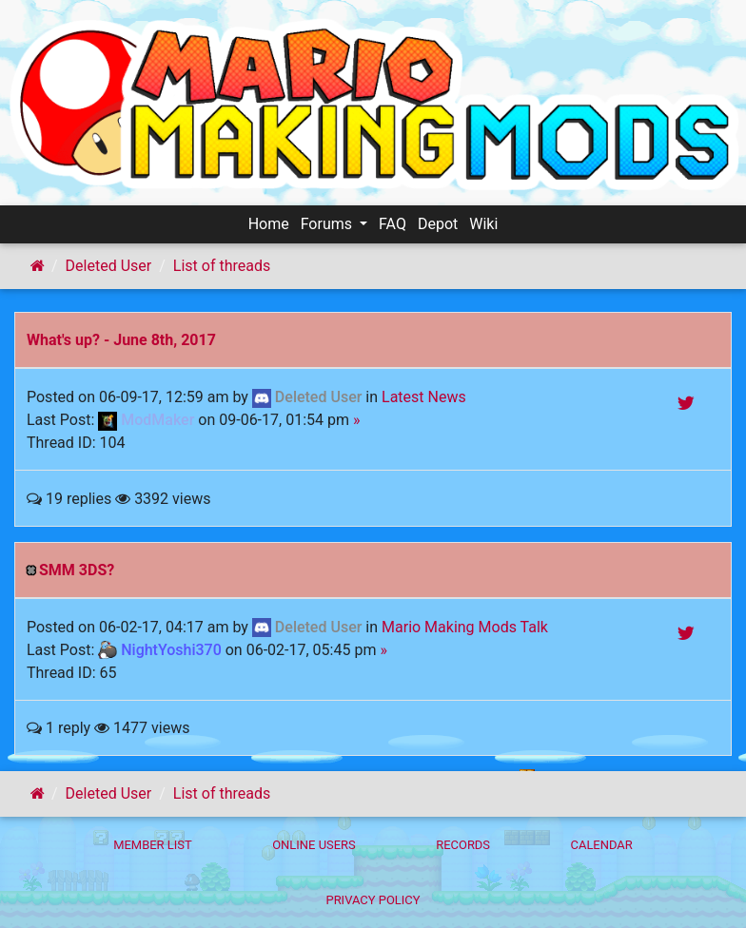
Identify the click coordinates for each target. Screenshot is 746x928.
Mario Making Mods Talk (465, 627)
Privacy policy (372, 900)
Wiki (483, 224)
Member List (152, 845)
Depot (438, 224)
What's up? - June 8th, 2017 (121, 340)
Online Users (314, 845)
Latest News (424, 397)
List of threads (221, 266)
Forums (328, 224)
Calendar (602, 845)
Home (268, 224)
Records (463, 845)
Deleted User (109, 266)
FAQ (392, 224)
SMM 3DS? (76, 570)
